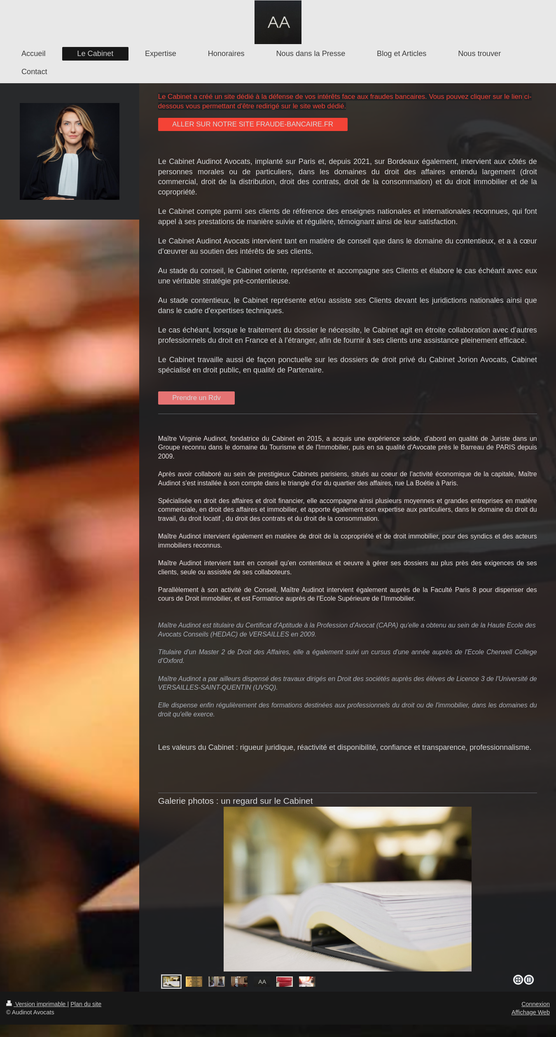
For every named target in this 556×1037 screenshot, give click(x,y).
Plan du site (85, 1004)
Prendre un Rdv (196, 398)
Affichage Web (531, 1012)
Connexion (535, 1004)
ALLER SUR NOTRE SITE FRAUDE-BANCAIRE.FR (252, 124)
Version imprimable (36, 1004)
